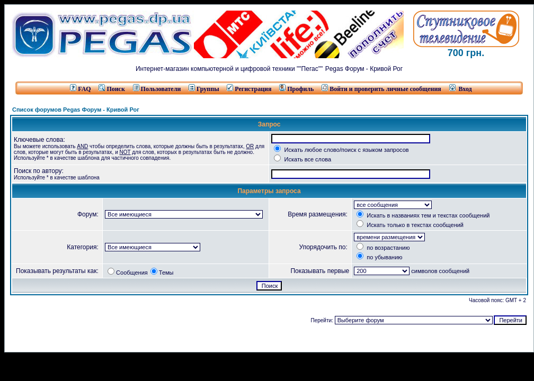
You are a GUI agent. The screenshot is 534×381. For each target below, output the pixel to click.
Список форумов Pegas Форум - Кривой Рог (75, 109)
